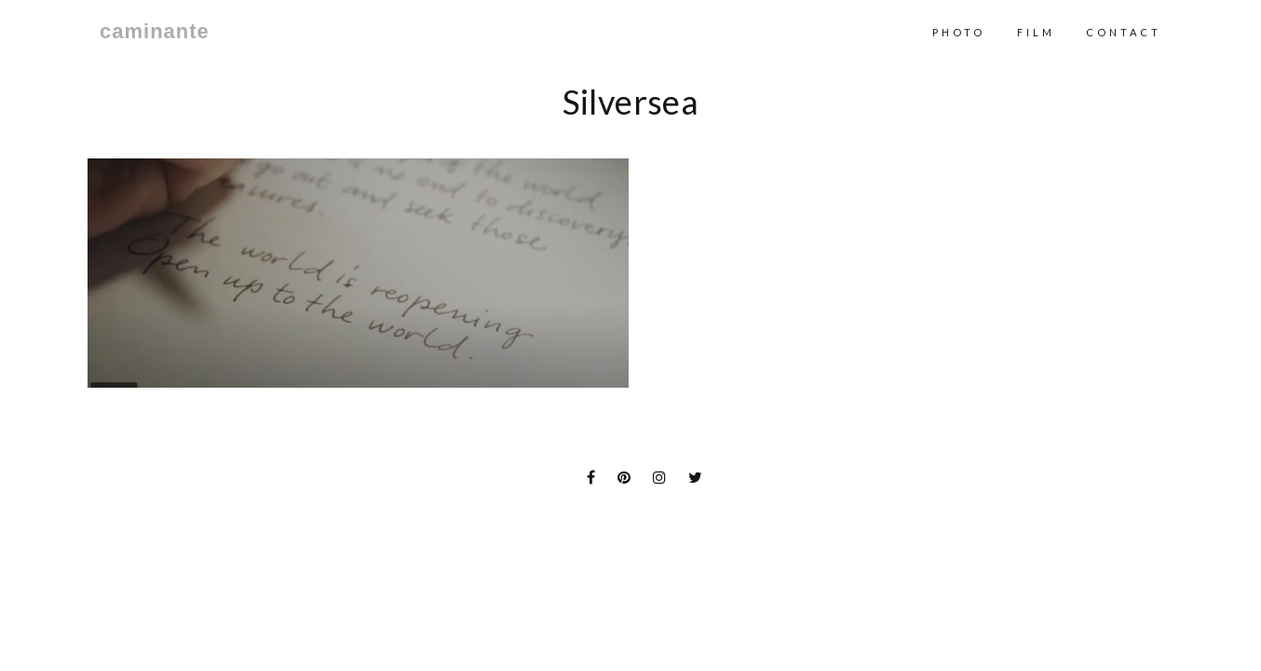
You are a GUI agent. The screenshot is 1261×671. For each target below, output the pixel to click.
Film (1036, 32)
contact (1123, 32)
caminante (155, 31)
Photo (958, 32)
